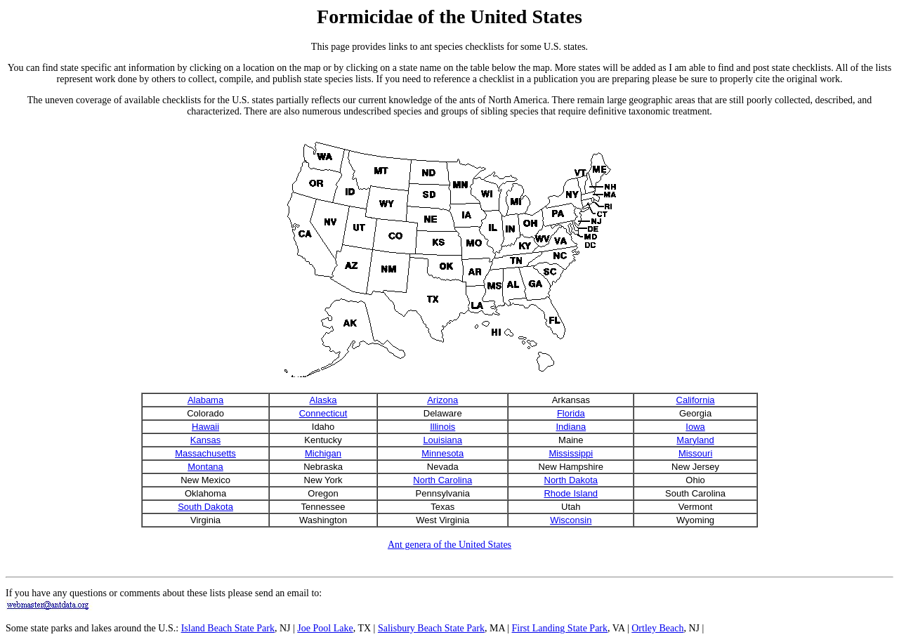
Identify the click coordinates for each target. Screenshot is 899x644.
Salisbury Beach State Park (431, 628)
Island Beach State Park (228, 628)
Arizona (442, 400)
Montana (205, 466)
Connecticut (323, 413)
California (695, 400)
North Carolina (442, 480)
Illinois (442, 426)
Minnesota (442, 453)
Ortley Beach (657, 628)
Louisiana (442, 440)
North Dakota (571, 480)
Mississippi (571, 453)
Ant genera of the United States (449, 544)
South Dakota (205, 506)
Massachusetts (205, 453)
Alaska (323, 400)
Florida (571, 413)
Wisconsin (570, 520)
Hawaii (205, 426)
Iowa (694, 426)
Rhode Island (571, 493)
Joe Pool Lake (325, 628)
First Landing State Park (560, 628)
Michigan (323, 453)
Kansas (205, 440)
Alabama (205, 400)
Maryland (695, 440)
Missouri (695, 453)
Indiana (571, 426)
